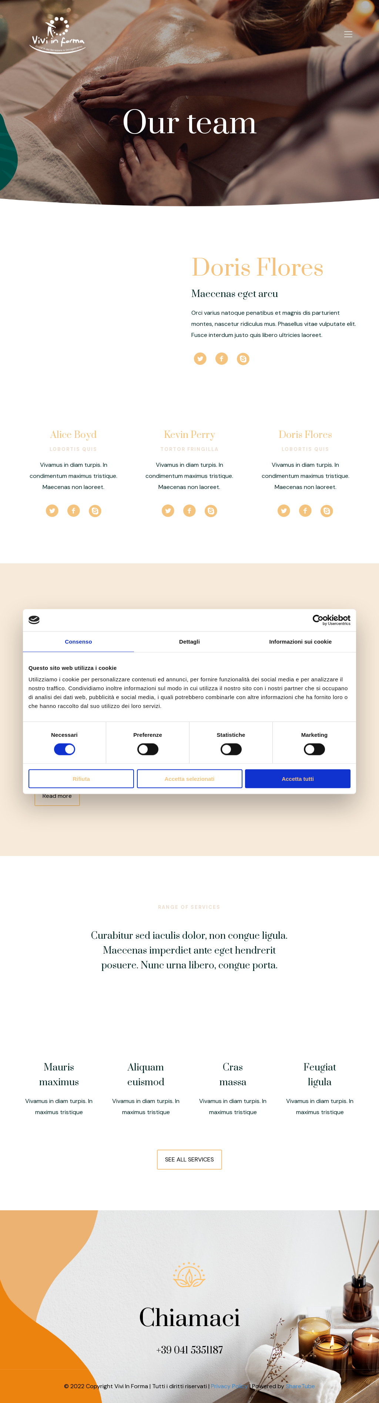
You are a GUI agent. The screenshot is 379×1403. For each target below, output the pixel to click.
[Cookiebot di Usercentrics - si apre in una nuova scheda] (318, 619)
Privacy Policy (229, 1386)
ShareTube (300, 1386)
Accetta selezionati (189, 779)
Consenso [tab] (78, 641)
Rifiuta (81, 779)
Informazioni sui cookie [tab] (300, 641)
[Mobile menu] (348, 34)
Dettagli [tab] (189, 641)
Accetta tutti (298, 779)
